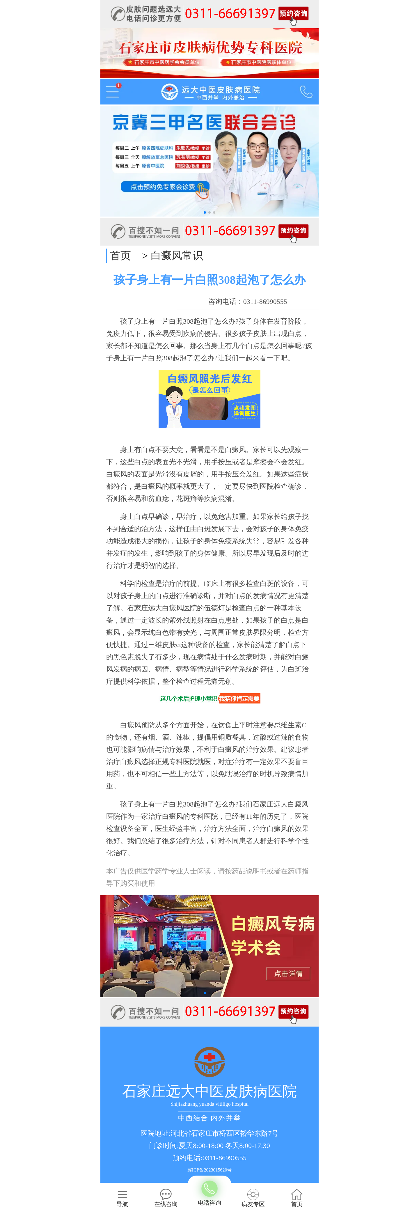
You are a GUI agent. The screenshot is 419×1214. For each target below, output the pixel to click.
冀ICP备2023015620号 (209, 1169)
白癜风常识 (177, 255)
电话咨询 (209, 1193)
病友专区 (253, 1198)
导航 (122, 1198)
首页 (120, 255)
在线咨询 (165, 1198)
